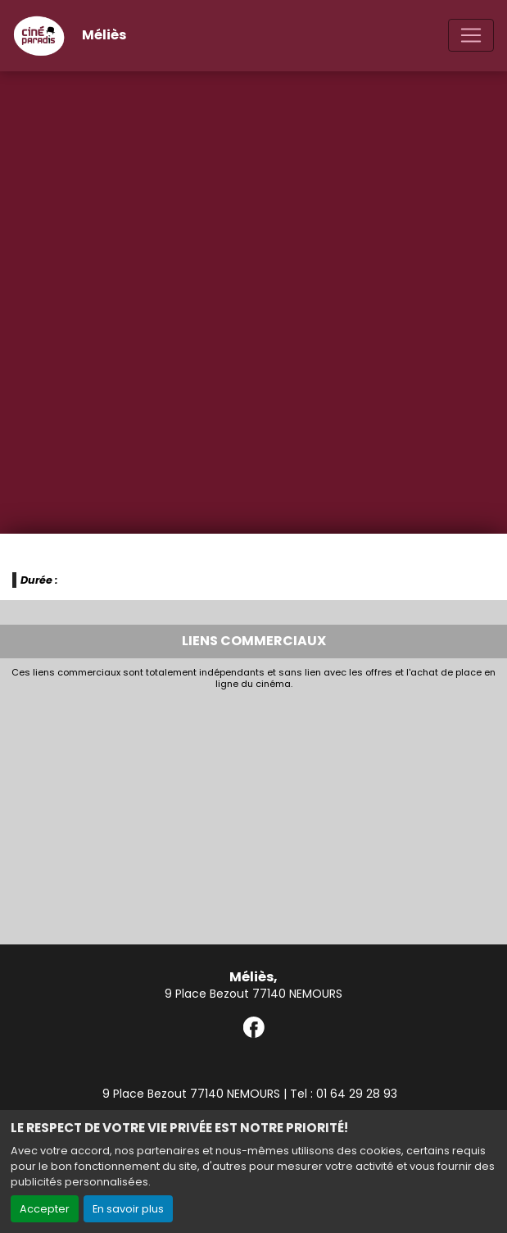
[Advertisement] (253, 813)
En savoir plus (128, 1209)
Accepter (45, 1209)
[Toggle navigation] (471, 35)
